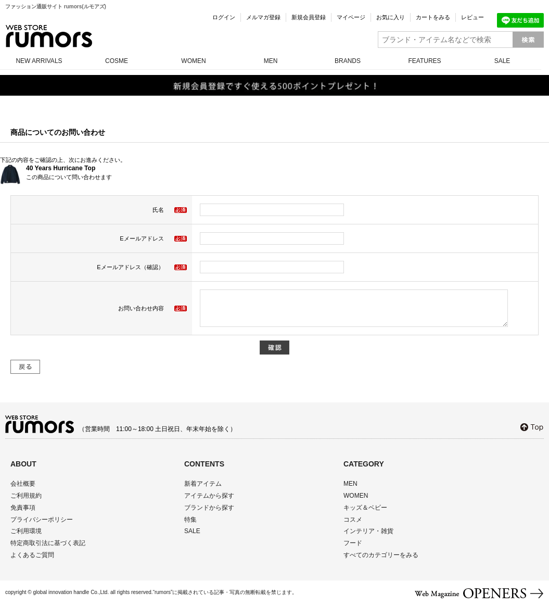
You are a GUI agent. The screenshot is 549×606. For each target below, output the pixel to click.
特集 (190, 519)
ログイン (223, 17)
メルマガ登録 (263, 17)
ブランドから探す (209, 507)
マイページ (351, 17)
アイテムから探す (209, 495)
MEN (271, 61)
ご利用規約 (26, 495)
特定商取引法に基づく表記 (47, 543)
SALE (502, 61)
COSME (116, 61)
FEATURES (424, 61)
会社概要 (22, 483)
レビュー (472, 17)
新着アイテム (203, 483)
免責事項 (22, 507)
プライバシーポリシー (41, 519)
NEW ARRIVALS (39, 61)
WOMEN (193, 61)
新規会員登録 (308, 17)
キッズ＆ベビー (365, 507)
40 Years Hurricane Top (60, 168)
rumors (49, 36)
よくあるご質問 (32, 555)
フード (352, 543)
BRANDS (348, 61)
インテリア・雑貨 (368, 531)
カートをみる (433, 17)
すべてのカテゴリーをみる (380, 555)
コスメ (352, 519)
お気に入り (390, 17)
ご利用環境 (26, 531)
